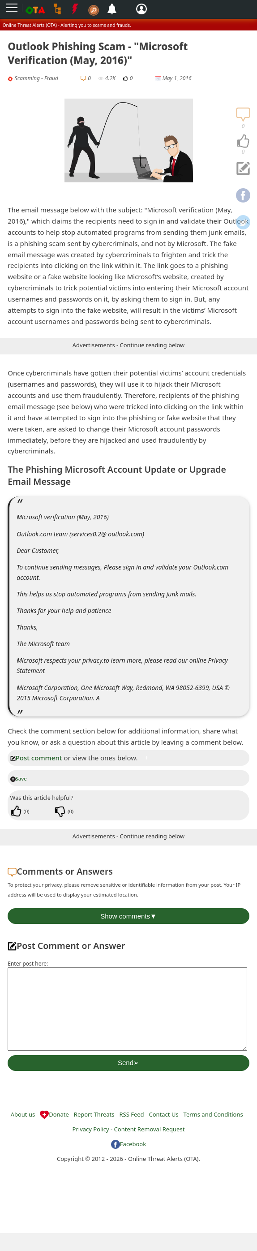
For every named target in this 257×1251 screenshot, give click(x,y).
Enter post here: (28, 963)
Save (18, 778)
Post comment (36, 757)
